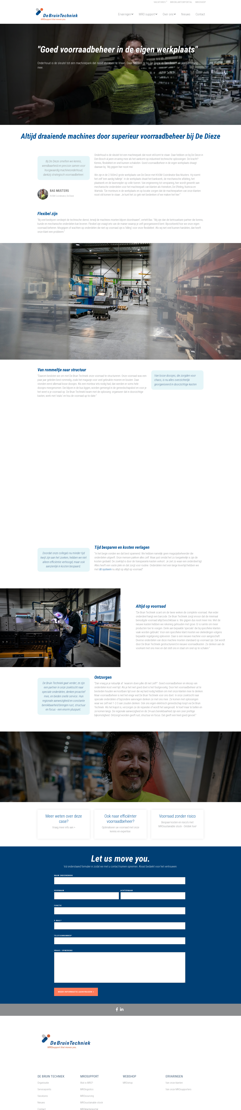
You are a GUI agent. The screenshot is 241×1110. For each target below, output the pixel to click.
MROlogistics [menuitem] (86, 1089)
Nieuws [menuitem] (41, 1102)
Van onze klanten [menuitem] (174, 1082)
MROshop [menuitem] (200, 2)
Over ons (168, 14)
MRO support (147, 14)
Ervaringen (124, 14)
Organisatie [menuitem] (43, 1082)
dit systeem (105, 569)
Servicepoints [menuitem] (44, 1089)
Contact (200, 14)
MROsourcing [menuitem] (87, 1095)
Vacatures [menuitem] (160, 2)
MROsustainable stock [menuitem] (91, 1102)
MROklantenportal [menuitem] (181, 2)
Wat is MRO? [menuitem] (86, 1082)
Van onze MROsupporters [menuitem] (178, 1089)
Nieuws (185, 14)
